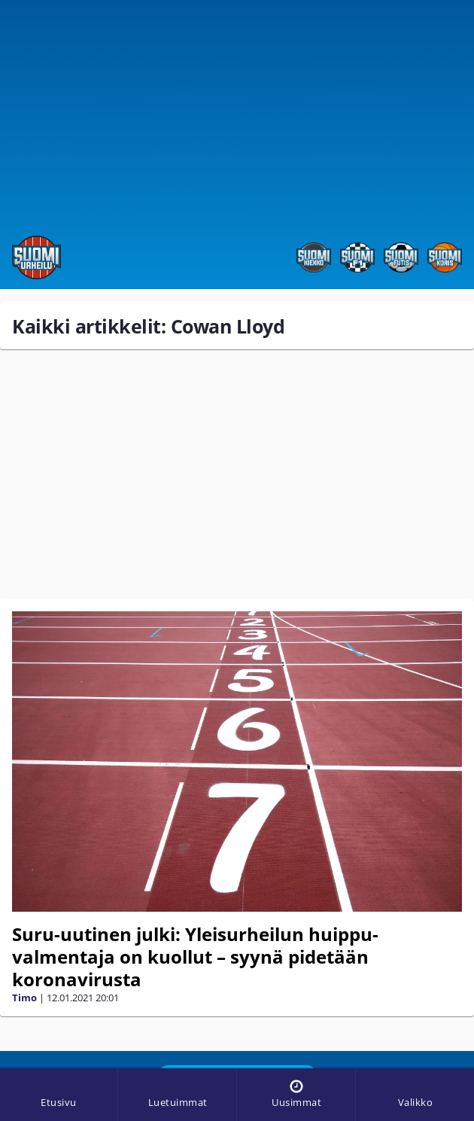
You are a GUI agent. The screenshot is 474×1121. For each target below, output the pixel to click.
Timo (24, 997)
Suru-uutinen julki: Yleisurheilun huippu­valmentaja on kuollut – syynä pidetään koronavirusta (195, 956)
